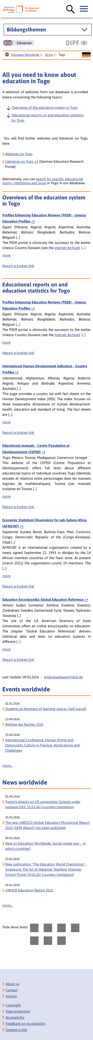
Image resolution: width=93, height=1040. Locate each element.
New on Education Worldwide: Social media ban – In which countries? (45, 846)
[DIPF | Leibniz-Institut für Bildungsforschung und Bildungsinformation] (77, 42)
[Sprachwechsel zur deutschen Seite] (86, 55)
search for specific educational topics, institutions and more (42, 181)
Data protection (18, 1011)
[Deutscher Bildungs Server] (21, 9)
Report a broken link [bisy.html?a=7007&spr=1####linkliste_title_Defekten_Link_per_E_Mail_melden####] (18, 660)
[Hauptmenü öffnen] (84, 9)
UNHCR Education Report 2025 (29, 890)
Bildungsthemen (26, 29)
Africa (49, 55)
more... (7, 766)
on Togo (21, 161)
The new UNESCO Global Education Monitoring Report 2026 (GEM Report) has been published (47, 825)
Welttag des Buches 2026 (24, 724)
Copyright (13, 1005)
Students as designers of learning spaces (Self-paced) (45, 709)
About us (12, 984)
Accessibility (15, 1017)
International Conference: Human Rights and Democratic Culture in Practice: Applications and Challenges (42, 745)
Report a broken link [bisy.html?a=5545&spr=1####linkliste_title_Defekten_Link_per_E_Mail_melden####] (18, 432)
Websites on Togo (19, 154)
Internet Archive (66, 248)
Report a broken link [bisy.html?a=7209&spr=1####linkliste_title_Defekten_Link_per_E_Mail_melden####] (18, 507)
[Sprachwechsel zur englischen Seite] (19, 42)
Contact (12, 990)
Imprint (11, 996)
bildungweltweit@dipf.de (63, 677)
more (6, 255)
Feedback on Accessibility (25, 1024)
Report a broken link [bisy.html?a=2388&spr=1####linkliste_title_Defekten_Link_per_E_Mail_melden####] (18, 266)
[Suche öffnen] (70, 9)
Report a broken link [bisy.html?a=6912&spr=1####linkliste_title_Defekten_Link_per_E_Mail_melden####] (18, 586)
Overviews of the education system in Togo (44, 107)
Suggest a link (16, 1030)
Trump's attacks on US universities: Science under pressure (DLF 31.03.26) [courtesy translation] (42, 804)
